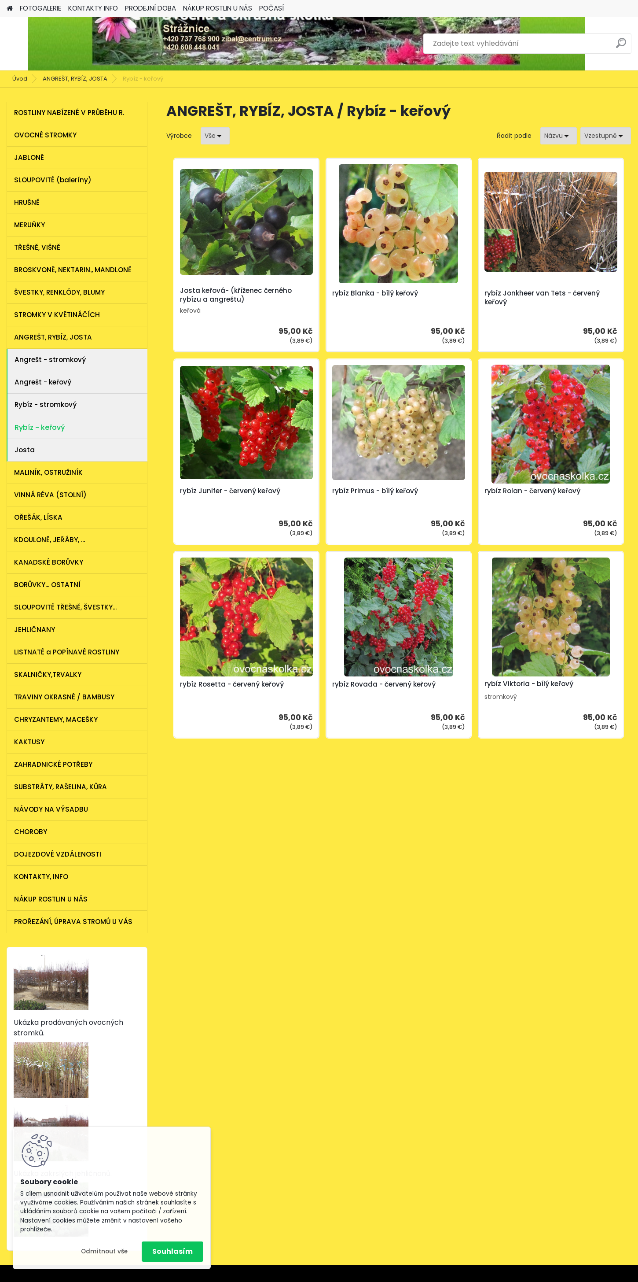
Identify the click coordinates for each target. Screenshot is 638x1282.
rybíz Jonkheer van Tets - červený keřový (451, 298)
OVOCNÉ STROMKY (45, 135)
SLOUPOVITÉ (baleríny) (53, 180)
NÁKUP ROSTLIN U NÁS (217, 8)
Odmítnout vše (104, 1251)
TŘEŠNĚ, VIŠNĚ (37, 247)
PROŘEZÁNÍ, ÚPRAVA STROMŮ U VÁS (73, 921)
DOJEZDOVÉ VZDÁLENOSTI (57, 854)
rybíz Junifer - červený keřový (562, 298)
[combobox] (558, 135)
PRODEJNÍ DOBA (150, 8)
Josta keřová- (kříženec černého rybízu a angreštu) (223, 295)
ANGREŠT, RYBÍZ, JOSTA (75, 78)
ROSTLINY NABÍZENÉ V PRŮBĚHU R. (69, 112)
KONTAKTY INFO (93, 8)
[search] (621, 46)
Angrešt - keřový (43, 382)
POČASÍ (271, 8)
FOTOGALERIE (40, 8)
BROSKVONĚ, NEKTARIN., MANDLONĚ (73, 269)
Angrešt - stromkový (50, 359)
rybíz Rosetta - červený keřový (448, 495)
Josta (25, 449)
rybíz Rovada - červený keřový (564, 495)
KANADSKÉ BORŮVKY (48, 562)
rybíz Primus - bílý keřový (219, 491)
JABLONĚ (29, 157)
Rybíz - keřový (40, 427)
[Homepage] (10, 8)
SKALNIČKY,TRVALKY (47, 674)
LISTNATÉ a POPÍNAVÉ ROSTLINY (66, 652)
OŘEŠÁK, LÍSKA (38, 517)
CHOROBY (30, 831)
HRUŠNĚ (27, 202)
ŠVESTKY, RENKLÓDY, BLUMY (59, 292)
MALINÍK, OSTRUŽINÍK (48, 472)
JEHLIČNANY (34, 629)
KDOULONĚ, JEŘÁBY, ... (49, 539)
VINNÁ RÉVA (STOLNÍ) (50, 494)
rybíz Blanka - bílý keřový (335, 293)
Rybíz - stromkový (46, 404)
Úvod (19, 78)
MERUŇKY (29, 224)
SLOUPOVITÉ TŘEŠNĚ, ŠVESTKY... (65, 607)
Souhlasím (172, 1251)
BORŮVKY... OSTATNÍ (47, 584)
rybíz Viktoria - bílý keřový (394, 684)
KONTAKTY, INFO (41, 876)
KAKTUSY (29, 741)
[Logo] (67, 44)
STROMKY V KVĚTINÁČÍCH (57, 314)
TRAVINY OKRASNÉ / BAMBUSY (64, 697)
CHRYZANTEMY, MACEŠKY (56, 719)
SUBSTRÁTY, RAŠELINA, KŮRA (60, 786)
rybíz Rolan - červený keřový (340, 491)
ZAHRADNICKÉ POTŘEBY (53, 764)
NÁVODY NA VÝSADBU (51, 809)
